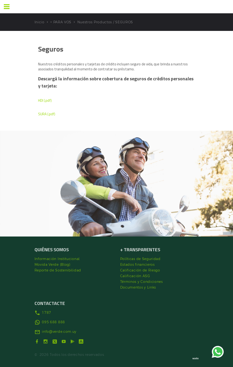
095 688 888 (53, 322)
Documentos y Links (138, 287)
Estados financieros (137, 264)
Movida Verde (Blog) (52, 264)
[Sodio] (196, 358)
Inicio (40, 22)
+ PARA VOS (60, 22)
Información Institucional (57, 259)
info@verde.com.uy (59, 331)
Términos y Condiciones (141, 282)
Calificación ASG (135, 276)
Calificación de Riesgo (140, 270)
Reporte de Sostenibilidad (58, 270)
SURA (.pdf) (46, 114)
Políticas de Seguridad (140, 259)
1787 (46, 312)
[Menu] (6, 6)
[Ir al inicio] (23, 7)
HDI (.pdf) (45, 100)
